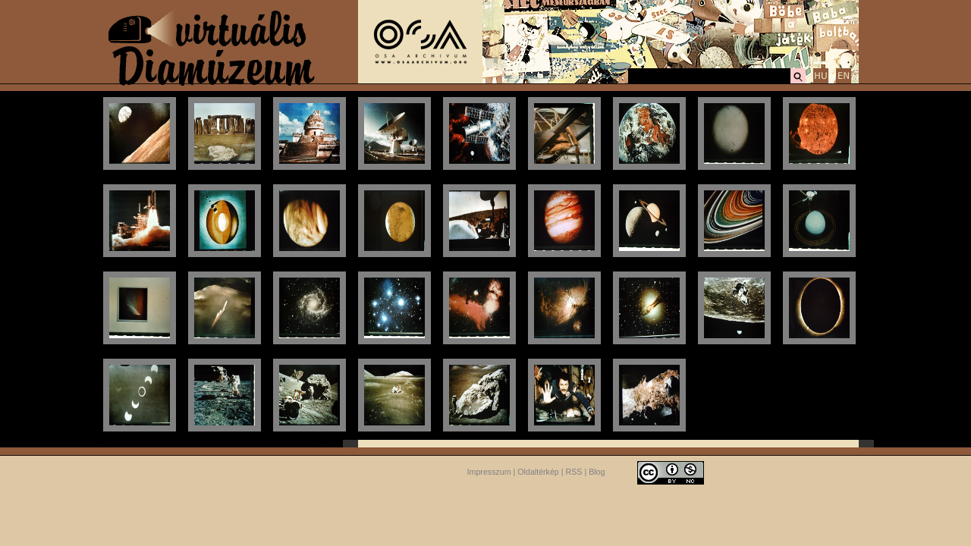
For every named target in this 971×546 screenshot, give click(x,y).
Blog (597, 471)
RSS (574, 471)
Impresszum (489, 471)
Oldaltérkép (538, 471)
